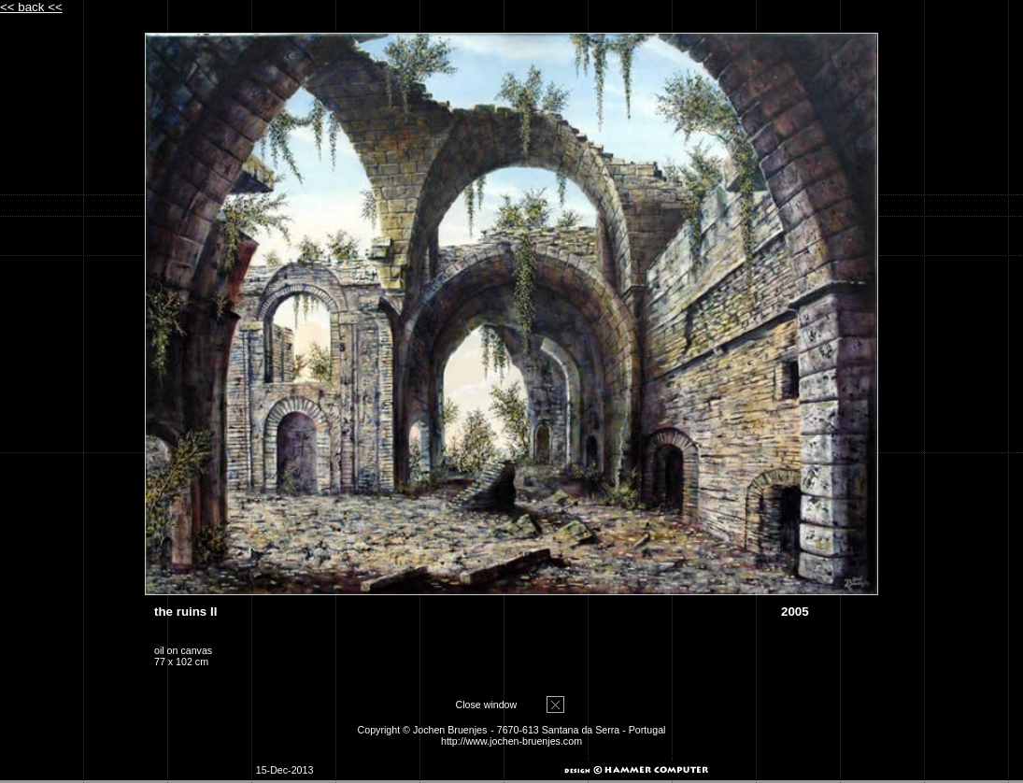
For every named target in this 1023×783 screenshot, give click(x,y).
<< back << (31, 7)
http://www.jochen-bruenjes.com (511, 741)
